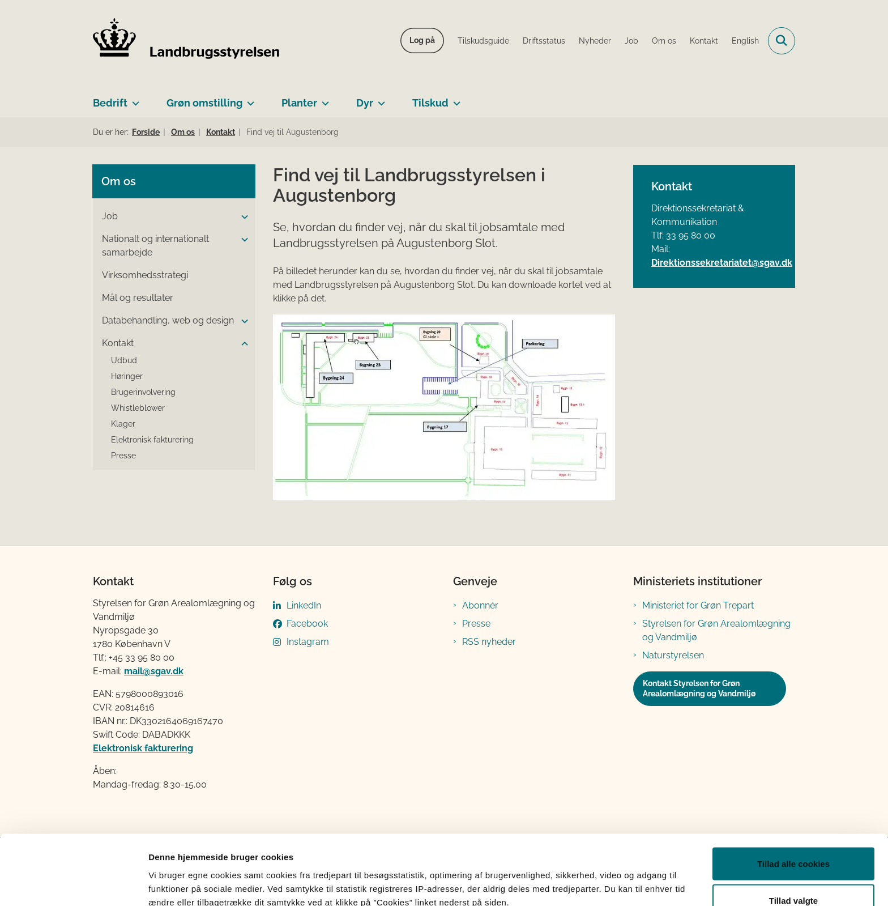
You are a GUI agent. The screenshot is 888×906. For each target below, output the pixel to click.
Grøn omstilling (204, 103)
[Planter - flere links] (323, 99)
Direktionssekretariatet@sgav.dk (721, 262)
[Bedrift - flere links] (133, 99)
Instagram (308, 641)
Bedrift (110, 103)
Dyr (364, 103)
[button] (242, 217)
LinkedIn (304, 605)
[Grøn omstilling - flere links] (248, 99)
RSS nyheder (489, 641)
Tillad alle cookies (793, 801)
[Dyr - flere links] (379, 99)
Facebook (307, 623)
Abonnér (480, 605)
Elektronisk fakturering (143, 748)
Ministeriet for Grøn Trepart (698, 605)
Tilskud (430, 103)
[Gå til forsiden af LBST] (186, 40)
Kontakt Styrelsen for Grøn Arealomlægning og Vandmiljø (699, 688)
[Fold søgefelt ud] (781, 40)
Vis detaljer (589, 877)
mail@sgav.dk (153, 671)
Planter (299, 103)
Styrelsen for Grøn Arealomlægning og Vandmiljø (716, 630)
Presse (476, 623)
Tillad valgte (793, 839)
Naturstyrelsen (673, 655)
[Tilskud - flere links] (454, 99)
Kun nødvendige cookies (793, 876)
